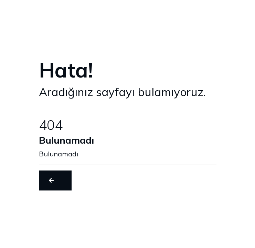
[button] (55, 180)
